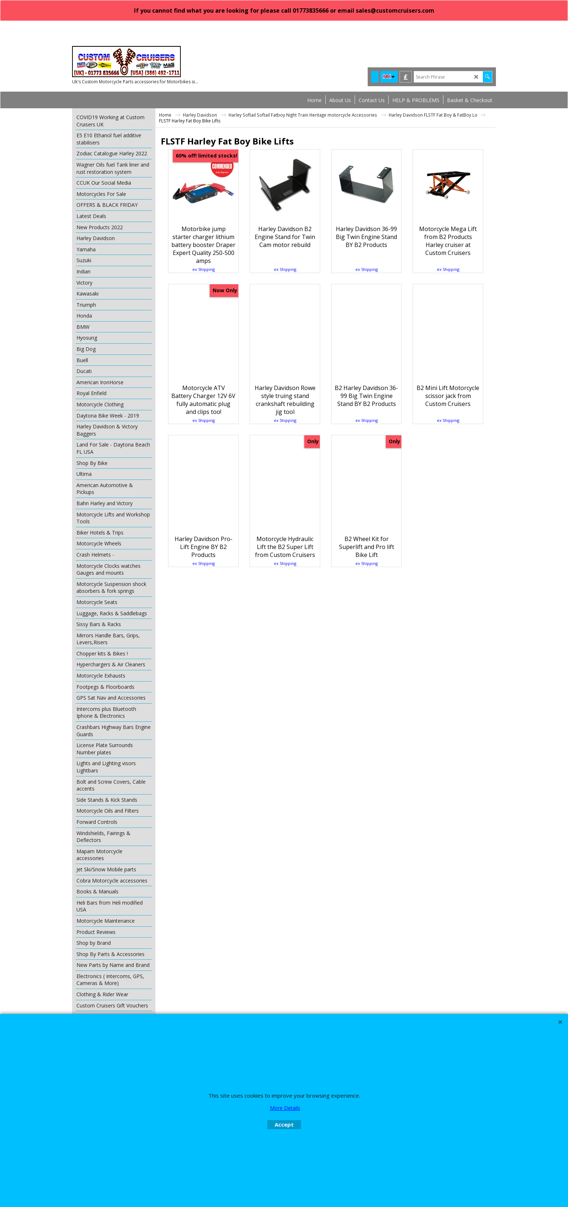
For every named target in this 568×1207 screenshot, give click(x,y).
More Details (285, 1108)
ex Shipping (203, 293)
